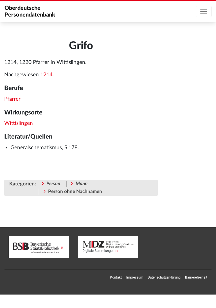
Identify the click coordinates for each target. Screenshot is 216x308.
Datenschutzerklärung (164, 277)
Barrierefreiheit (196, 277)
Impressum (134, 277)
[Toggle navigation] (204, 11)
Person (53, 183)
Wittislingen (18, 123)
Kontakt (116, 277)
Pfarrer (12, 99)
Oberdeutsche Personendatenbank (29, 11)
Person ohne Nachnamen (75, 191)
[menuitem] (116, 277)
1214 (46, 74)
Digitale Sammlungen (98, 251)
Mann (81, 183)
